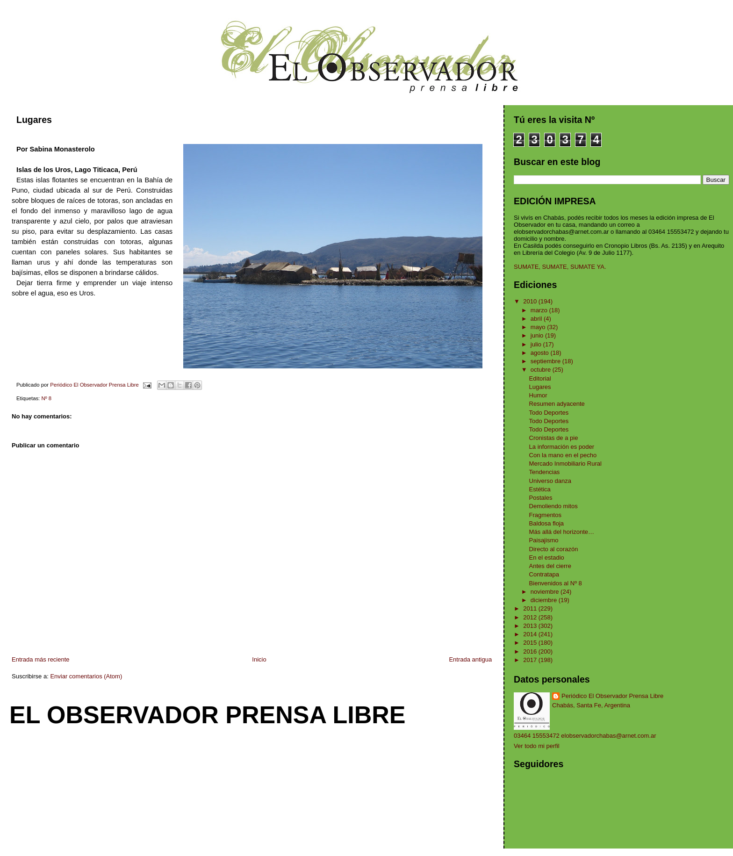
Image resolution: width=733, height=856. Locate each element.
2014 (531, 634)
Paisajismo (544, 540)
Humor (538, 395)
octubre (542, 369)
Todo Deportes (549, 412)
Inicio (259, 659)
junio (538, 335)
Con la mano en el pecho (563, 455)
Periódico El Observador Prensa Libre (612, 695)
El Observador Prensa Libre (207, 714)
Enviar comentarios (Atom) (86, 676)
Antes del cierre (550, 565)
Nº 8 (46, 398)
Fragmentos (545, 514)
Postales (541, 497)
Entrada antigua (470, 659)
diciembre (545, 600)
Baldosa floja (546, 523)
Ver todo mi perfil (537, 745)
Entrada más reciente (41, 659)
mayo (539, 327)
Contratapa (544, 574)
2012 (531, 617)
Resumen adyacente (557, 403)
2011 (531, 608)
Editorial (540, 378)
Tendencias (544, 471)
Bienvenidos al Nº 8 (555, 583)
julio (537, 344)
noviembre (546, 591)
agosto (541, 352)
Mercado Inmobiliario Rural (565, 463)
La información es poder (561, 446)
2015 (531, 642)
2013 (531, 625)
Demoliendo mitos (553, 506)
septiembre (546, 361)
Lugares (540, 386)
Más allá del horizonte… (561, 531)
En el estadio (546, 557)
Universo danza (550, 480)
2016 (531, 651)
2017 (531, 659)
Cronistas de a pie (553, 437)
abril (537, 318)
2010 (531, 301)
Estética (540, 489)
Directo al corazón (553, 549)
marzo (540, 310)
